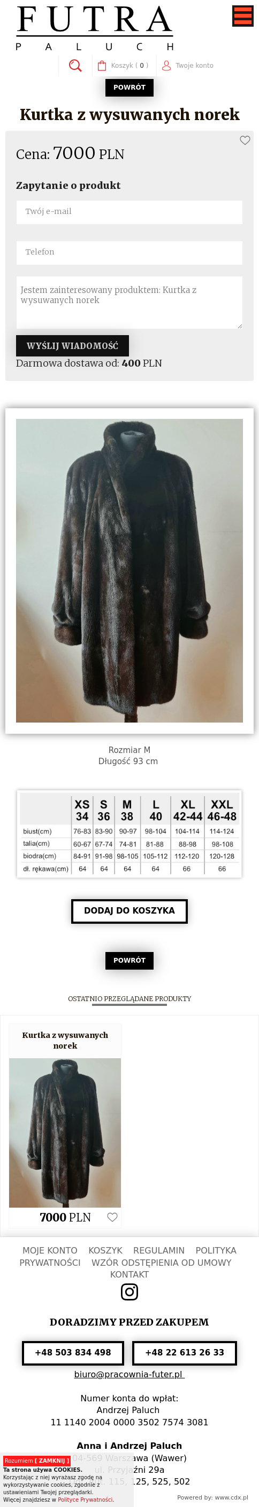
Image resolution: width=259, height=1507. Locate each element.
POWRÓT (129, 87)
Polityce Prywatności (85, 1500)
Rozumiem (37, 1461)
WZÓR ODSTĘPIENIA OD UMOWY (161, 1263)
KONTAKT (129, 1275)
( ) (130, 65)
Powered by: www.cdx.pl (212, 1497)
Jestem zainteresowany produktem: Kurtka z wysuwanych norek (129, 302)
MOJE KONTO (50, 1251)
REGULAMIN (159, 1251)
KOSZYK (105, 1251)
